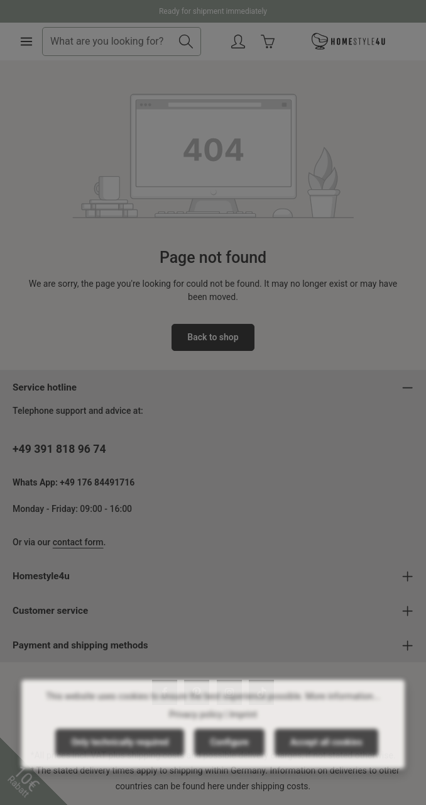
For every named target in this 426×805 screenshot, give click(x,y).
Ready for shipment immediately (213, 11)
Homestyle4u (41, 576)
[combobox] (107, 41)
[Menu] (26, 41)
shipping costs (280, 786)
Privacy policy (195, 724)
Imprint (243, 724)
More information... (342, 706)
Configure (229, 752)
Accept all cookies (326, 752)
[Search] (186, 41)
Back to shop (212, 337)
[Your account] (238, 41)
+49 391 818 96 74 (59, 449)
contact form (78, 542)
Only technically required (119, 752)
